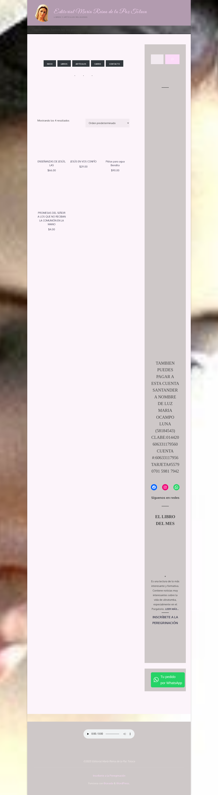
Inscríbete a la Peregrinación (109, 775)
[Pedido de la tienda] (107, 123)
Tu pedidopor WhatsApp (171, 680)
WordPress (122, 783)
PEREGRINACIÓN (165, 623)
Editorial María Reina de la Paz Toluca (100, 12)
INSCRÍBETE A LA (165, 617)
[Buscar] (172, 59)
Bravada (108, 783)
